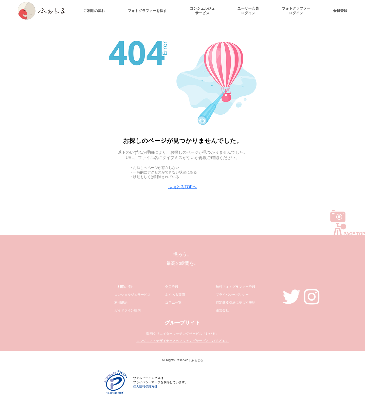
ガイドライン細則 (127, 310)
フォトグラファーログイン (296, 10)
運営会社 (222, 310)
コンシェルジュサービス (202, 10)
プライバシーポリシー (232, 295)
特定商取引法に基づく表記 (235, 302)
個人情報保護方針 (145, 386)
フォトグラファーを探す (147, 11)
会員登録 (340, 11)
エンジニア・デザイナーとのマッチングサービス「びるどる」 (182, 341)
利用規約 (120, 302)
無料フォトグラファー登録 (235, 287)
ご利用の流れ (94, 11)
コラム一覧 (173, 302)
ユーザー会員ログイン (248, 10)
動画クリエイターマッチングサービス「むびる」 (182, 334)
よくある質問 (175, 295)
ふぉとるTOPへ (182, 187)
